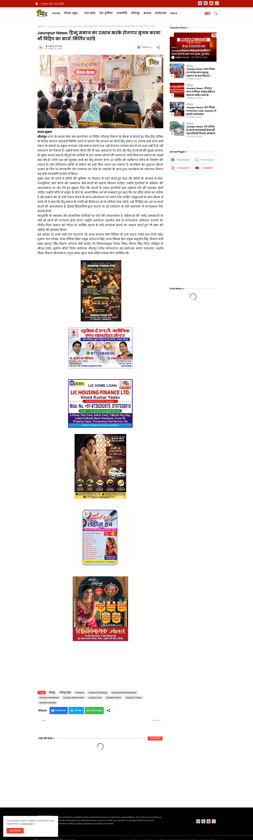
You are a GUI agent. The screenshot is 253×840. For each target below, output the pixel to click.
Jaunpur (79, 692)
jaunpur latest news (73, 697)
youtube (207, 168)
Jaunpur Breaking (97, 692)
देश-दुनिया (106, 13)
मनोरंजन (161, 13)
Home (56, 13)
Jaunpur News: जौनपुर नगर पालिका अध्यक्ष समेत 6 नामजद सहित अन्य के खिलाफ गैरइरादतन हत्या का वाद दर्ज (201, 92)
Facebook (60, 710)
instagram (183, 168)
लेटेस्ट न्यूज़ (71, 13)
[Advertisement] (100, 665)
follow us (144, 47)
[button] (207, 13)
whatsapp (207, 160)
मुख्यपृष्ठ (41, 26)
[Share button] (108, 710)
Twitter (78, 710)
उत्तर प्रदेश (90, 13)
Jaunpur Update (56, 26)
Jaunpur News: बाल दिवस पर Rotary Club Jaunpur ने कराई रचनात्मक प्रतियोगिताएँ (201, 111)
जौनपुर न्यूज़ (65, 692)
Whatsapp (96, 710)
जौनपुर (135, 13)
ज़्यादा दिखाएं (155, 738)
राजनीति (121, 13)
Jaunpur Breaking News (123, 692)
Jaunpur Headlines (49, 697)
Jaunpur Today (133, 697)
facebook (183, 160)
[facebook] (200, 3)
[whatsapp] (217, 3)
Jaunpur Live (94, 697)
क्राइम (147, 13)
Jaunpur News (113, 697)
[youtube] (211, 3)
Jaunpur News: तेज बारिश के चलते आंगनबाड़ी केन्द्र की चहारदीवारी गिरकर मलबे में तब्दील (200, 130)
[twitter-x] (206, 3)
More (173, 13)
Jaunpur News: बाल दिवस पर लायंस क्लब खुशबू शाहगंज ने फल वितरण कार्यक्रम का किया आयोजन (200, 72)
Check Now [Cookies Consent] (26, 823)
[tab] (56, 13)
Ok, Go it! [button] (15, 830)
